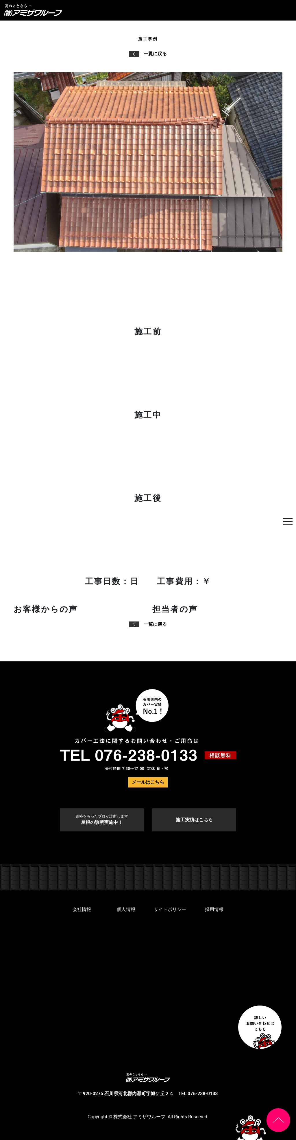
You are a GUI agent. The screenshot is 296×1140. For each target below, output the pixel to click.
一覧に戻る (147, 53)
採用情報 (214, 909)
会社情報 (82, 909)
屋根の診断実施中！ (101, 819)
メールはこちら (148, 782)
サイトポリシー (170, 909)
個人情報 (126, 909)
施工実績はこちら (194, 819)
